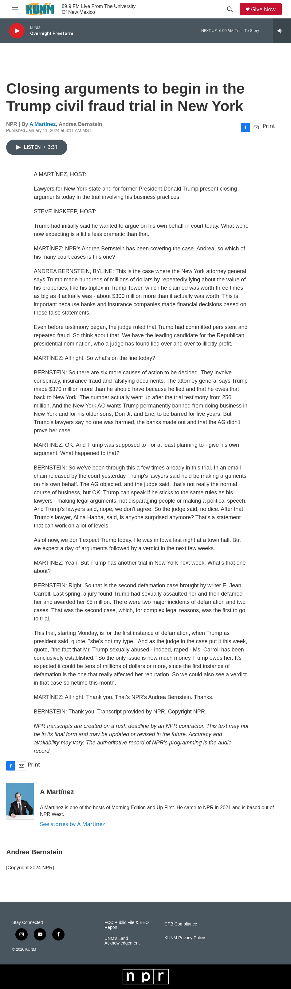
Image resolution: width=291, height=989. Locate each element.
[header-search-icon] (230, 9)
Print (268, 125)
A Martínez (42, 124)
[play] (17, 30)
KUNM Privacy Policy (184, 938)
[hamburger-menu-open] (15, 9)
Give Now (263, 9)
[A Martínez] (20, 801)
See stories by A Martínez (72, 824)
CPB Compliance (180, 924)
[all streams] (282, 30)
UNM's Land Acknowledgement (122, 941)
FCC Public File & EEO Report (126, 925)
